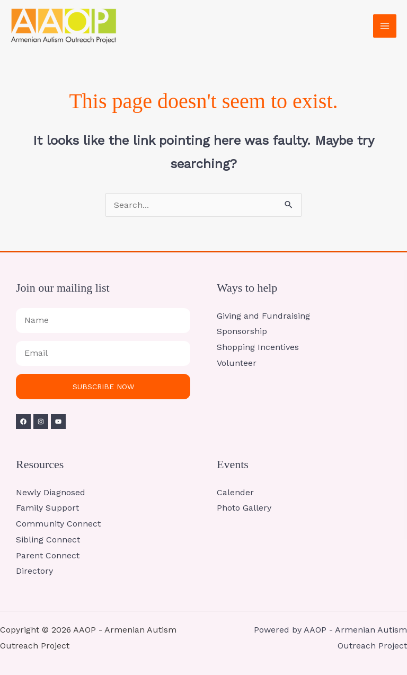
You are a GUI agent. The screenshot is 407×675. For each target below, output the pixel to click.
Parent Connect (47, 555)
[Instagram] (40, 421)
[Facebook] (23, 421)
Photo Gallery (244, 508)
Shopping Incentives (258, 347)
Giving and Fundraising (263, 316)
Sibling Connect (48, 539)
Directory (34, 571)
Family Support (47, 508)
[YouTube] (58, 421)
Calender (235, 492)
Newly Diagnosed (50, 492)
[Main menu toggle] (384, 26)
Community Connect (58, 524)
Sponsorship (242, 331)
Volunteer (236, 363)
